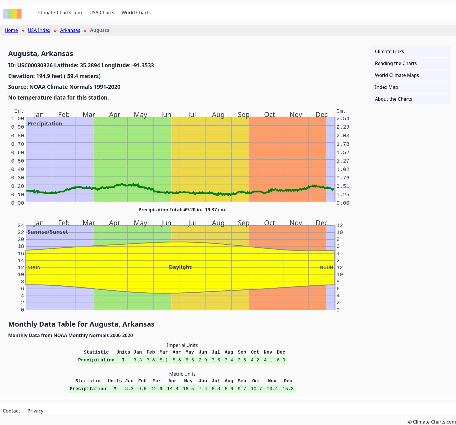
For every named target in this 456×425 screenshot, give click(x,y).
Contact (11, 411)
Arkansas (70, 30)
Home (11, 30)
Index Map (386, 87)
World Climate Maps (397, 75)
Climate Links (389, 51)
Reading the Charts (396, 63)
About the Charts (393, 99)
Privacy (35, 411)
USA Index (39, 30)
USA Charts (102, 12)
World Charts (136, 12)
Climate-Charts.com (60, 12)
